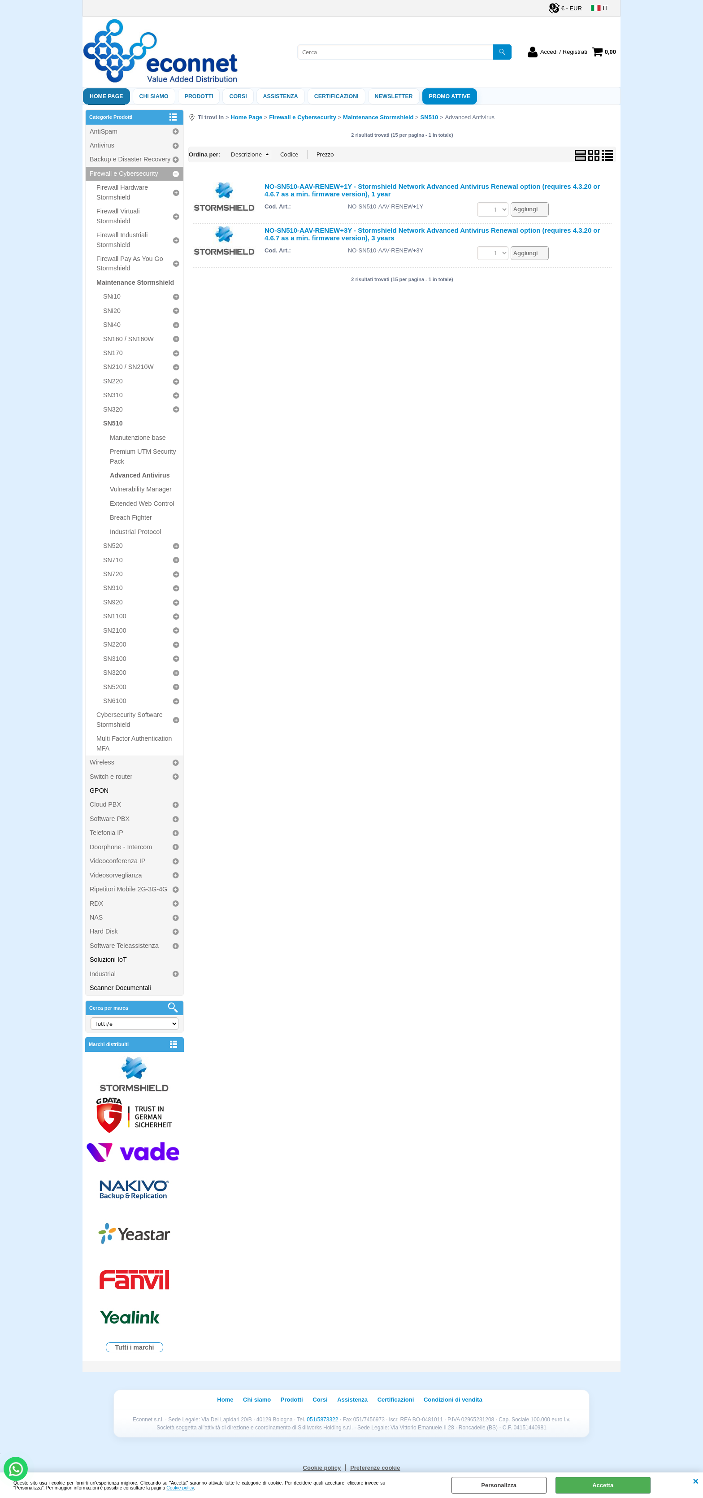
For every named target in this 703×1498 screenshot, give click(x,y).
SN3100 (114, 658)
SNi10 (112, 296)
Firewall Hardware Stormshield (122, 192)
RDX (96, 903)
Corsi (238, 96)
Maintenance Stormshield (135, 282)
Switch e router (111, 776)
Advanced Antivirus (140, 475)
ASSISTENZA (280, 96)
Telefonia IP (106, 832)
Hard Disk (104, 931)
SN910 (113, 587)
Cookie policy (180, 1487)
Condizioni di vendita (453, 1399)
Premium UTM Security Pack (143, 456)
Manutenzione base (138, 437)
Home (225, 1399)
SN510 (113, 423)
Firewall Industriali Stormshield (122, 239)
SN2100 (114, 630)
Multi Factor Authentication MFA (134, 743)
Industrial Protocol (135, 531)
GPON (99, 790)
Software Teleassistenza (124, 945)
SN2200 (114, 644)
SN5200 (114, 686)
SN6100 (114, 700)
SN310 (113, 395)
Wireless (102, 762)
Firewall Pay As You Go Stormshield (129, 263)
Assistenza (352, 1399)
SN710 (113, 560)
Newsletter (394, 96)
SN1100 (114, 616)
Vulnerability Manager (141, 489)
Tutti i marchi (134, 1347)
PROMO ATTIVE (450, 96)
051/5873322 (322, 1419)
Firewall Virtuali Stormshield (118, 216)
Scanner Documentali (120, 987)
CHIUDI (696, 1481)
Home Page (106, 96)
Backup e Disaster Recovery (130, 159)
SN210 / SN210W (128, 366)
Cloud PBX (105, 804)
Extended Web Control (142, 503)
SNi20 (112, 310)
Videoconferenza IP (118, 860)
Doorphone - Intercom (121, 847)
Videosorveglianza (116, 875)
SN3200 (114, 672)
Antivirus (102, 145)
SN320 (113, 409)
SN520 (113, 545)
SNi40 (112, 324)
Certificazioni (336, 96)
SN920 (113, 602)
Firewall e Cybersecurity (124, 173)
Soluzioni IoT (108, 959)
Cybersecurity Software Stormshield (129, 719)
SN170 (113, 352)
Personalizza (498, 1485)
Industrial (103, 973)
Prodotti (199, 96)
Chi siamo (154, 96)
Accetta (602, 1485)
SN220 (113, 381)
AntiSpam (103, 131)
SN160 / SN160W (128, 339)
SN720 (113, 573)
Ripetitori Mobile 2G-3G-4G (128, 889)
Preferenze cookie (375, 1467)
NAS (96, 917)
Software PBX (110, 818)
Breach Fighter (131, 517)
